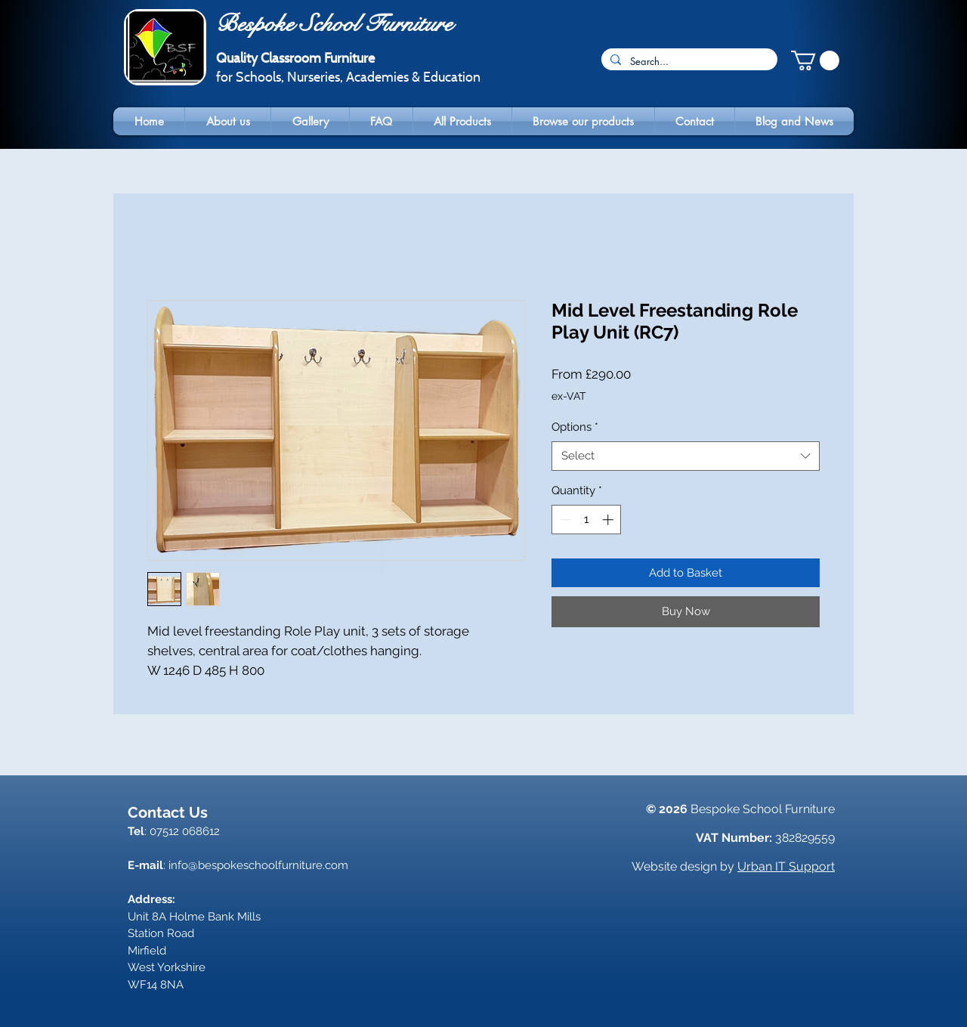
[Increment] (609, 520)
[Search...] (688, 61)
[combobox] (685, 456)
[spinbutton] (586, 520)
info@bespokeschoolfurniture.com (258, 865)
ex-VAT (568, 396)
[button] (815, 60)
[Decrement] (564, 520)
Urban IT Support (786, 866)
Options (574, 427)
